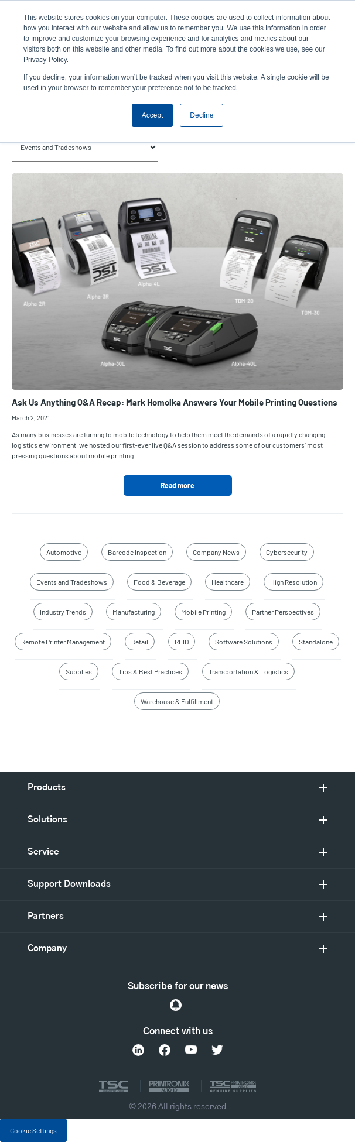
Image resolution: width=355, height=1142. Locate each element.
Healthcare (227, 582)
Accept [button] (152, 115)
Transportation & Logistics (248, 671)
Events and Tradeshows (71, 582)
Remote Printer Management (63, 641)
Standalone (316, 641)
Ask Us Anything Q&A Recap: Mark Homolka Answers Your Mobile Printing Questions (174, 402)
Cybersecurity (287, 552)
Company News (216, 552)
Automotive (63, 552)
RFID (182, 641)
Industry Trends (63, 612)
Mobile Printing (203, 612)
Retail (139, 641)
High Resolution (293, 582)
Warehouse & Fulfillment (177, 701)
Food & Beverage (159, 582)
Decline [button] (201, 115)
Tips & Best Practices (150, 671)
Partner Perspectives (283, 612)
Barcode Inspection (137, 552)
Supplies (79, 671)
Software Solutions (243, 641)
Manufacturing (133, 612)
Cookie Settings (33, 1130)
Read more (177, 485)
